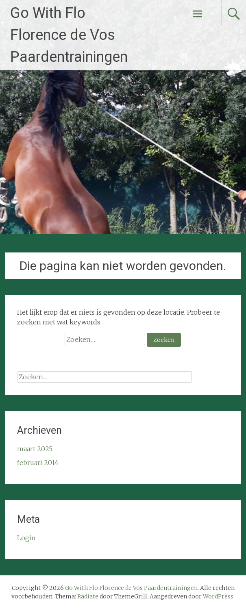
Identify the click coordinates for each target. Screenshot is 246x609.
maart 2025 (34, 449)
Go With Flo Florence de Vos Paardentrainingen (69, 34)
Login (26, 538)
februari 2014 (38, 463)
